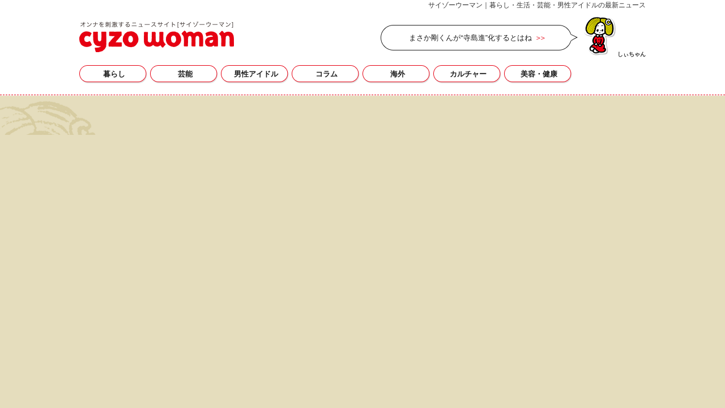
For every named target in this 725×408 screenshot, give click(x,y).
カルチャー (468, 74)
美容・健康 (539, 74)
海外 (397, 74)
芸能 (185, 74)
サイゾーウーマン (156, 37)
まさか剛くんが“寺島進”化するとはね (470, 37)
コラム (326, 74)
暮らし (114, 74)
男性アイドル (256, 74)
